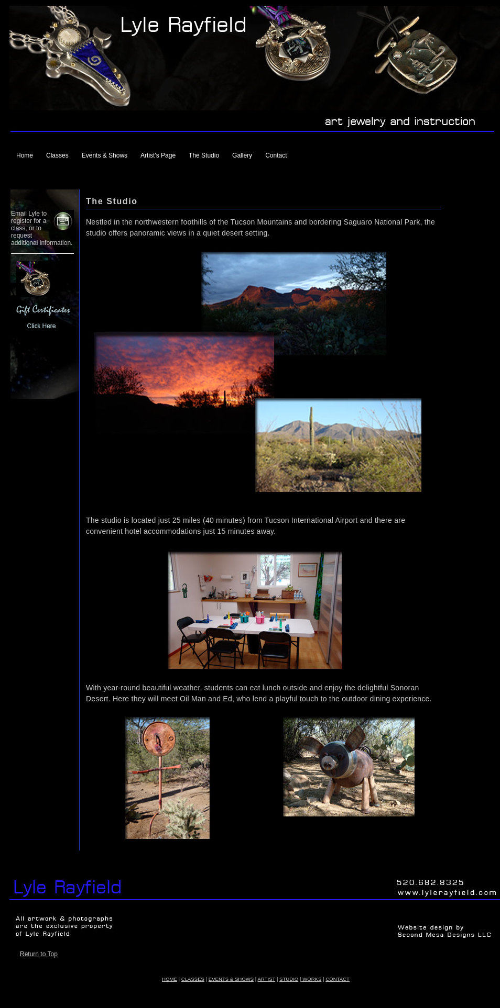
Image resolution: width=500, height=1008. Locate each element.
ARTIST (266, 979)
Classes (57, 155)
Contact (276, 155)
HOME (169, 979)
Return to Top (39, 954)
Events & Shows (104, 155)
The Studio (204, 155)
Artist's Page (158, 155)
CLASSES (192, 979)
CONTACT (337, 979)
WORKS (311, 979)
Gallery (242, 155)
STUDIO (288, 979)
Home (24, 155)
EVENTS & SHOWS (231, 979)
